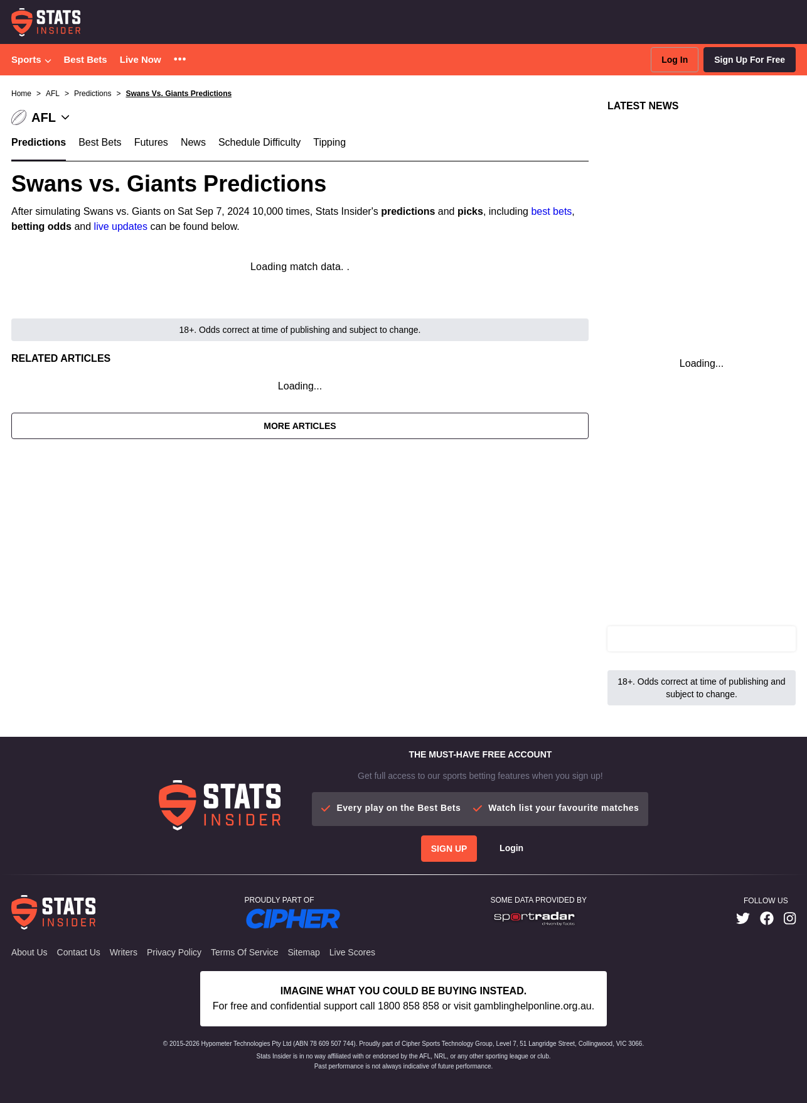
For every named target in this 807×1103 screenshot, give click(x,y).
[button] (180, 60)
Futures (151, 142)
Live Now (140, 59)
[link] (743, 918)
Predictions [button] (92, 93)
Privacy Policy (174, 952)
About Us (29, 952)
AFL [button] (53, 93)
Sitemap (303, 952)
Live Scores (352, 952)
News (193, 142)
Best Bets (85, 59)
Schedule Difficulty (259, 142)
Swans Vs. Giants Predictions (179, 93)
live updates (120, 226)
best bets (551, 211)
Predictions (38, 142)
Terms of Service (244, 952)
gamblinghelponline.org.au (533, 1006)
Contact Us (78, 952)
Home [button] (21, 93)
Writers (123, 952)
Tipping (329, 142)
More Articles (300, 426)
